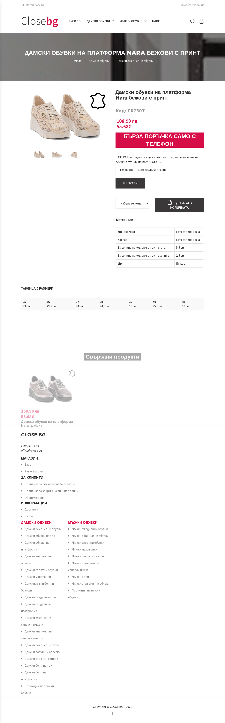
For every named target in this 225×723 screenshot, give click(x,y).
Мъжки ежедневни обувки (90, 529)
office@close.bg (32, 5)
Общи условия (34, 498)
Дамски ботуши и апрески (42, 652)
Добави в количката (181, 205)
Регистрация (34, 471)
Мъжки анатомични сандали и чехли (83, 566)
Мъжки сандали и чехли (88, 556)
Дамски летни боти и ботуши (37, 587)
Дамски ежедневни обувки (135, 60)
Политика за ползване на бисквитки (50, 484)
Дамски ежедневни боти (42, 645)
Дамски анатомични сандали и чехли (37, 634)
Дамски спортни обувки (41, 570)
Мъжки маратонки (84, 549)
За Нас (29, 516)
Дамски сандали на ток (40, 597)
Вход (28, 464)
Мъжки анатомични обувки (90, 583)
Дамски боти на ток (38, 665)
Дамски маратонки (38, 577)
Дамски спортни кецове (41, 659)
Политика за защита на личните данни (51, 491)
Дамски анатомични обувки (37, 559)
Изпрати (130, 183)
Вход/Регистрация (192, 5)
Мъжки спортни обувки (88, 542)
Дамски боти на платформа (33, 675)
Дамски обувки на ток (40, 536)
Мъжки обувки (131, 21)
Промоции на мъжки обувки (84, 593)
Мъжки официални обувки (90, 536)
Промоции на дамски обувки (37, 689)
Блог (156, 21)
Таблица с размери (37, 288)
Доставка (31, 509)
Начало (75, 21)
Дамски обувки (98, 21)
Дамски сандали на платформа (36, 607)
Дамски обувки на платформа (35, 546)
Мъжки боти (80, 577)
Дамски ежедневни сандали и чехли (36, 621)
